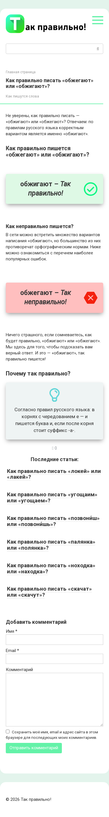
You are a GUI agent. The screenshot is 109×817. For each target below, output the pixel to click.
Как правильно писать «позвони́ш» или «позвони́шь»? (53, 521)
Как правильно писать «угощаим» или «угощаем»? (52, 497)
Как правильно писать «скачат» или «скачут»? (49, 591)
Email (12, 650)
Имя (11, 631)
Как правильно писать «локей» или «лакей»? (54, 474)
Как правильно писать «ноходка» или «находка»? (51, 568)
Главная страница (21, 72)
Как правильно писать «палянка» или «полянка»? (51, 544)
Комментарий (19, 669)
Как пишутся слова (22, 96)
